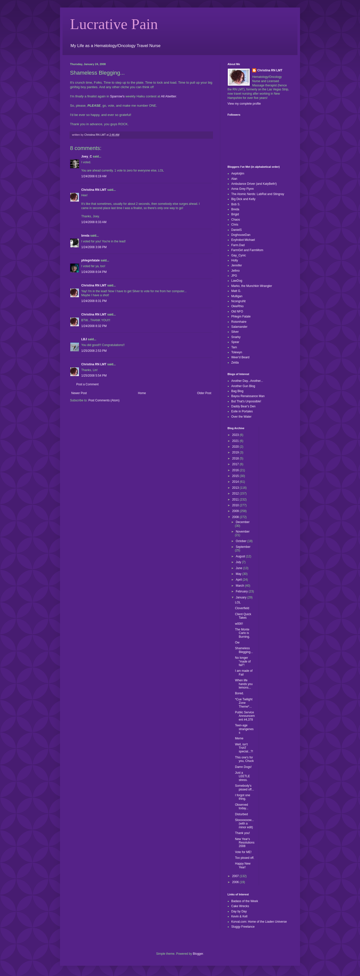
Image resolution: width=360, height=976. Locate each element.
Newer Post (79, 393)
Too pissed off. (244, 858)
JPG (234, 275)
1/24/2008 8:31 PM (93, 301)
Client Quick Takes (243, 615)
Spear (235, 342)
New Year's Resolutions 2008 (244, 842)
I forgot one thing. (242, 796)
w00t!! (239, 623)
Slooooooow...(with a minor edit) (244, 823)
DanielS (236, 230)
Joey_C (86, 156)
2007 (236, 876)
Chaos (235, 219)
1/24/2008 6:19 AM (93, 176)
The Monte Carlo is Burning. (242, 633)
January (241, 597)
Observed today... (241, 806)
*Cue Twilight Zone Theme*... (243, 703)
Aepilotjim (237, 173)
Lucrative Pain (114, 24)
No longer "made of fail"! (243, 661)
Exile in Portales (242, 411)
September (243, 547)
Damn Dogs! (243, 767)
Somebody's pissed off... (244, 787)
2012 (236, 493)
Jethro (235, 270)
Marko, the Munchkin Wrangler (251, 286)
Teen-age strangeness (244, 729)
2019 (236, 452)
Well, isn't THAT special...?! (244, 748)
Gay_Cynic (238, 255)
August (241, 556)
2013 (236, 488)
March (240, 585)
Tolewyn (236, 352)
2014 (236, 481)
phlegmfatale (90, 260)
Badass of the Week (244, 901)
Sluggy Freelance (242, 926)
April (239, 579)
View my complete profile (244, 103)
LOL (238, 602)
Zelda (235, 362)
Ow (237, 642)
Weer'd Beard (240, 357)
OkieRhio (237, 306)
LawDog (236, 280)
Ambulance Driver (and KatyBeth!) (254, 184)
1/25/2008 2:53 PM (93, 351)
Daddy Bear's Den (243, 406)
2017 (236, 464)
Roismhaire (238, 321)
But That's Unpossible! (246, 401)
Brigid (235, 214)
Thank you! (242, 833)
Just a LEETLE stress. (242, 776)
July (239, 562)
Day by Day (239, 911)
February (242, 591)
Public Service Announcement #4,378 (245, 716)
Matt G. (236, 291)
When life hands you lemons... (243, 684)
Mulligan (236, 296)
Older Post (204, 393)
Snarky (235, 337)
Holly (234, 260)
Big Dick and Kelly (243, 199)
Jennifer (236, 265)
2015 (236, 476)
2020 (236, 446)
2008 (236, 517)
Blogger (198, 953)
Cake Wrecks (240, 906)
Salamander (239, 327)
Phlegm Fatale (240, 316)
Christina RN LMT (93, 190)
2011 (236, 499)
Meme (239, 738)
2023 (236, 435)
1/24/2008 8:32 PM (93, 326)
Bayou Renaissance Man (247, 396)
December (243, 522)
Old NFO (237, 311)
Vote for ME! (243, 852)
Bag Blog (237, 391)
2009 (236, 511)
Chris (234, 224)
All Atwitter (168, 96)
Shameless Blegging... (244, 650)
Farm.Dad (237, 245)
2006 (236, 882)
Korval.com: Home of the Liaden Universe (259, 921)
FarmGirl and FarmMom (247, 250)
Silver (235, 332)
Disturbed (241, 814)
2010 (236, 505)
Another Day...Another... (247, 381)
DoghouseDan (240, 235)
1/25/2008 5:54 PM (93, 375)
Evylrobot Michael (243, 240)
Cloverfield (242, 608)
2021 (236, 441)
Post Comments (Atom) (104, 400)
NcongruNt (238, 301)
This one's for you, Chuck (244, 759)
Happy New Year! (242, 865)
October (241, 541)
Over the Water (241, 416)
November (243, 531)
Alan (234, 179)
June (239, 568)
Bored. (239, 693)
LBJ (84, 339)
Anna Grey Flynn (242, 189)
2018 (236, 458)
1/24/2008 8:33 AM (93, 222)
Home (142, 393)
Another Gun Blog (243, 386)
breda (85, 235)
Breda (235, 209)
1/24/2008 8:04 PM (93, 272)
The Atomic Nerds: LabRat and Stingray (257, 194)
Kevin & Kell (239, 916)
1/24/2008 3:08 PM (93, 247)
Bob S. (235, 204)
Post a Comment (87, 384)
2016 (236, 470)
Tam (234, 347)
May (239, 574)
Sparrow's (117, 96)
